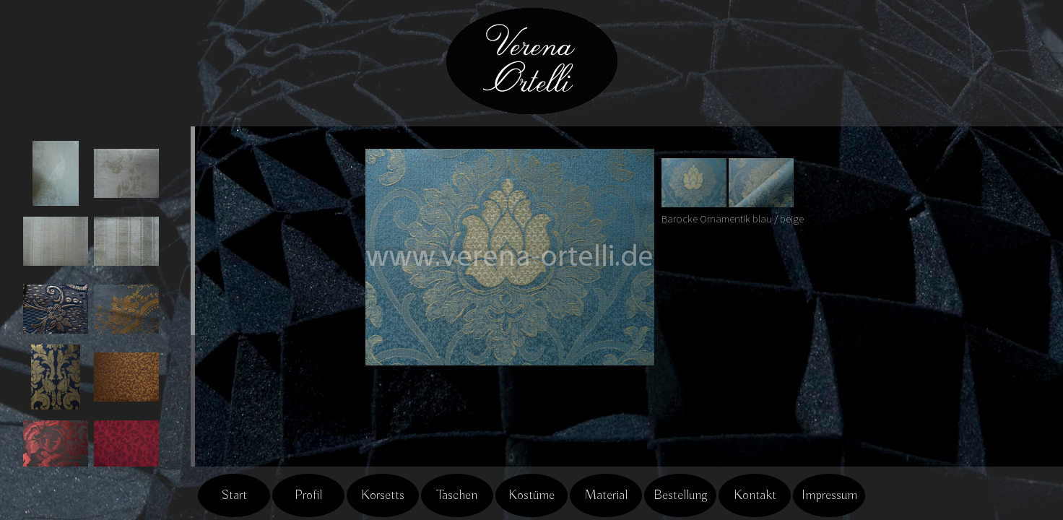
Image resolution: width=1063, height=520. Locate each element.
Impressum (829, 495)
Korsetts (382, 495)
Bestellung (681, 495)
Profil (308, 495)
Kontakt (755, 495)
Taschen (457, 495)
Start (234, 495)
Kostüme (531, 495)
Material (606, 495)
